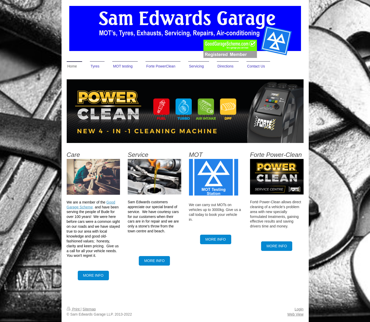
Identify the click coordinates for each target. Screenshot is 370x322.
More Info (93, 275)
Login (299, 309)
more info (154, 261)
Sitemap (89, 309)
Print (74, 309)
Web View (295, 314)
